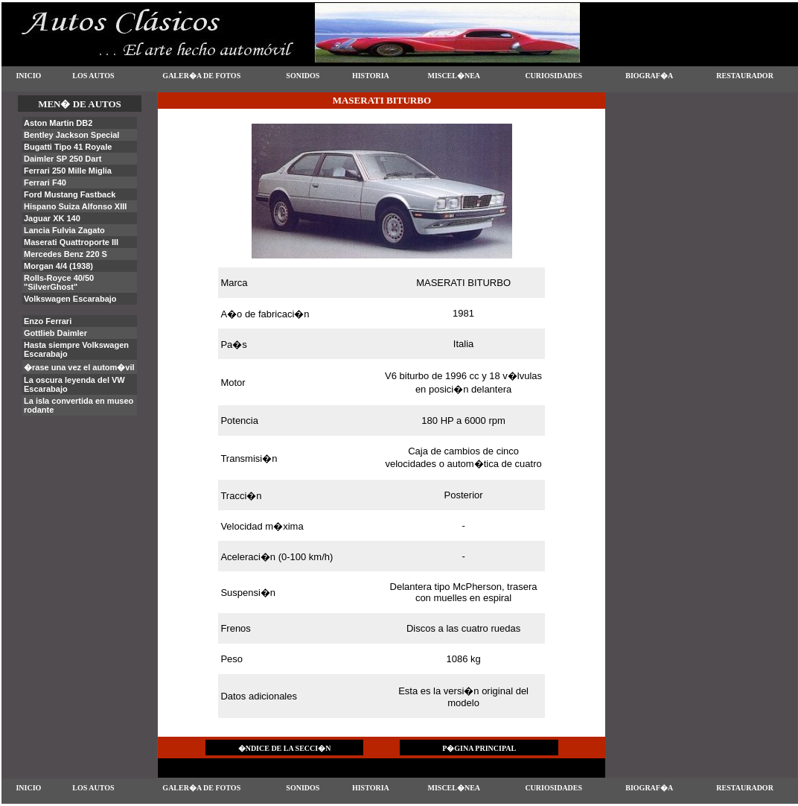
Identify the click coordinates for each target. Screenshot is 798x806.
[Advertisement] (701, 166)
